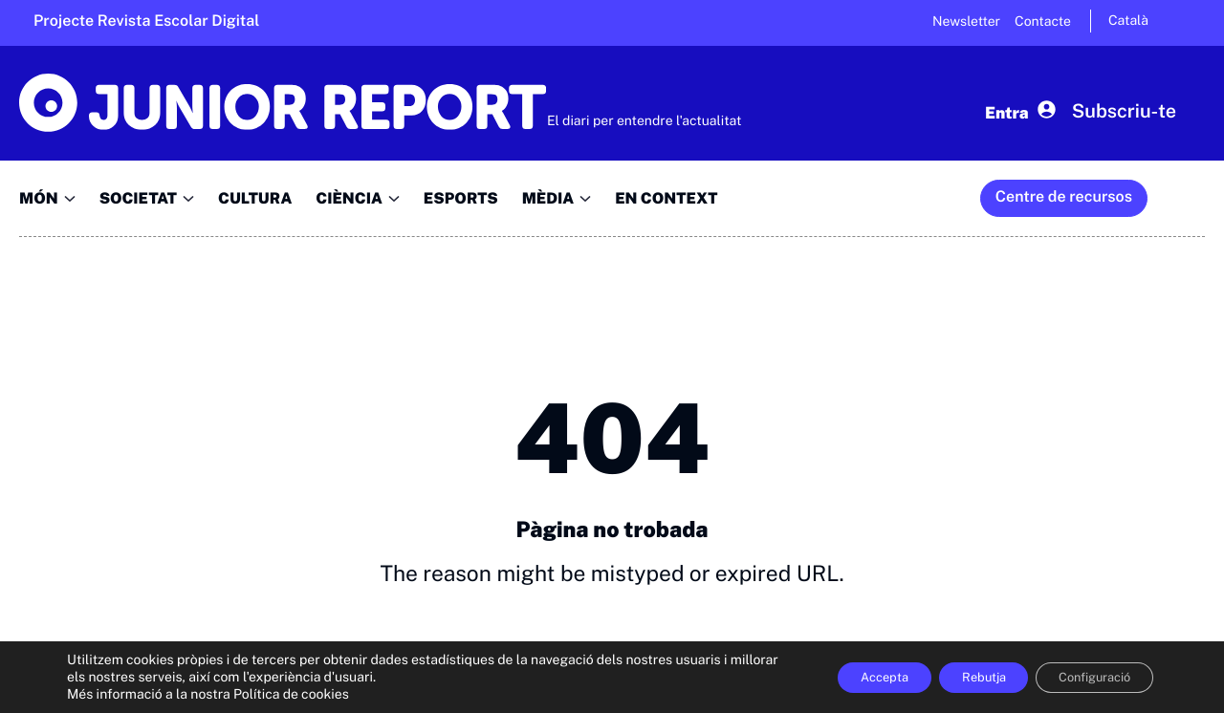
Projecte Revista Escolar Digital (146, 20)
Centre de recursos (1063, 196)
